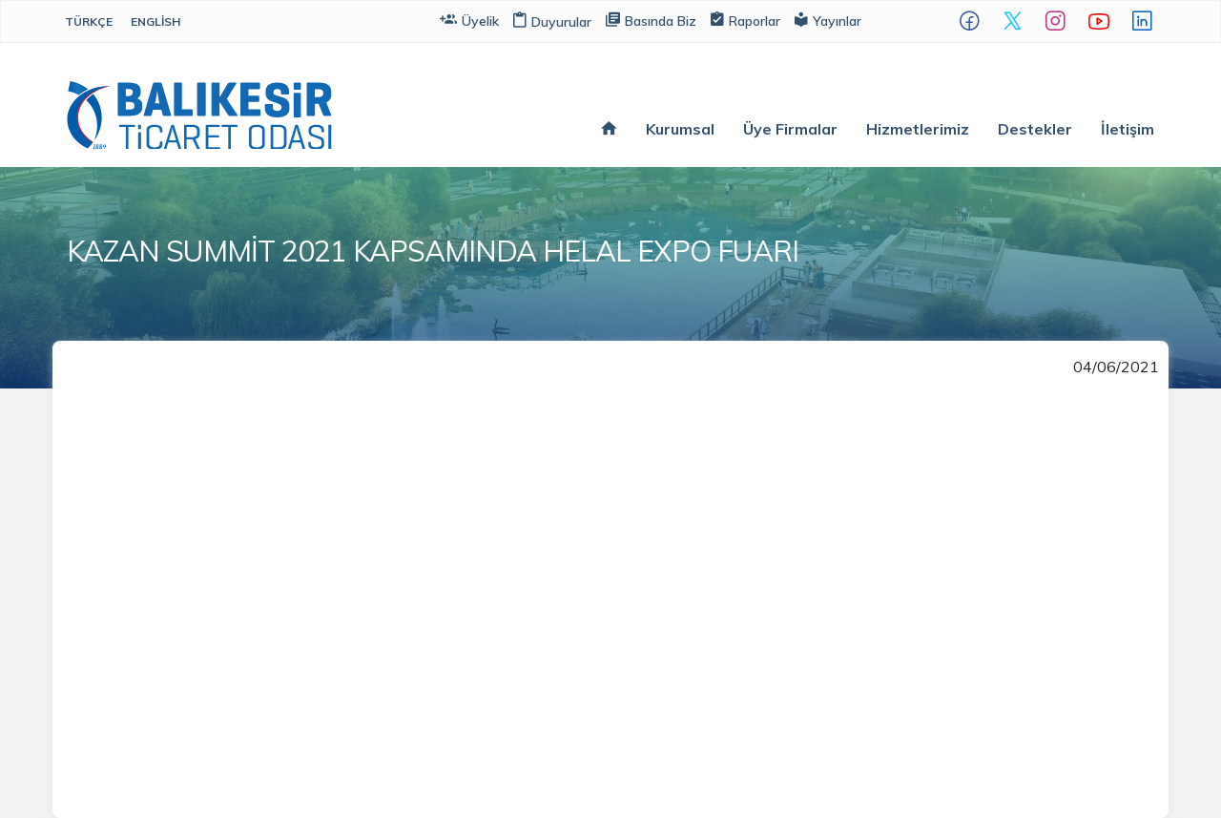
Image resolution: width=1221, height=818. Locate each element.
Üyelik (469, 20)
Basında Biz (651, 20)
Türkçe (89, 21)
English (155, 21)
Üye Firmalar (790, 128)
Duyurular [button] (552, 22)
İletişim (1127, 128)
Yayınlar (828, 20)
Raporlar (745, 20)
